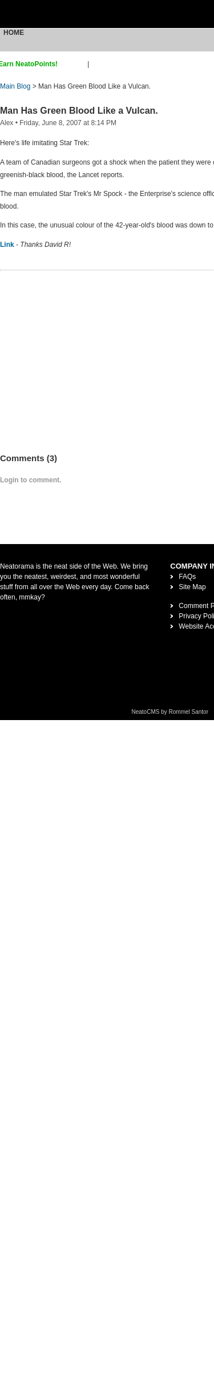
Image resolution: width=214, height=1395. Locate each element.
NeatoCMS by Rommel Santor (170, 712)
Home (13, 33)
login (98, 64)
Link (7, 245)
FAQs (187, 577)
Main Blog (15, 86)
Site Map (192, 587)
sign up (74, 64)
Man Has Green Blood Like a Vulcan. (79, 110)
